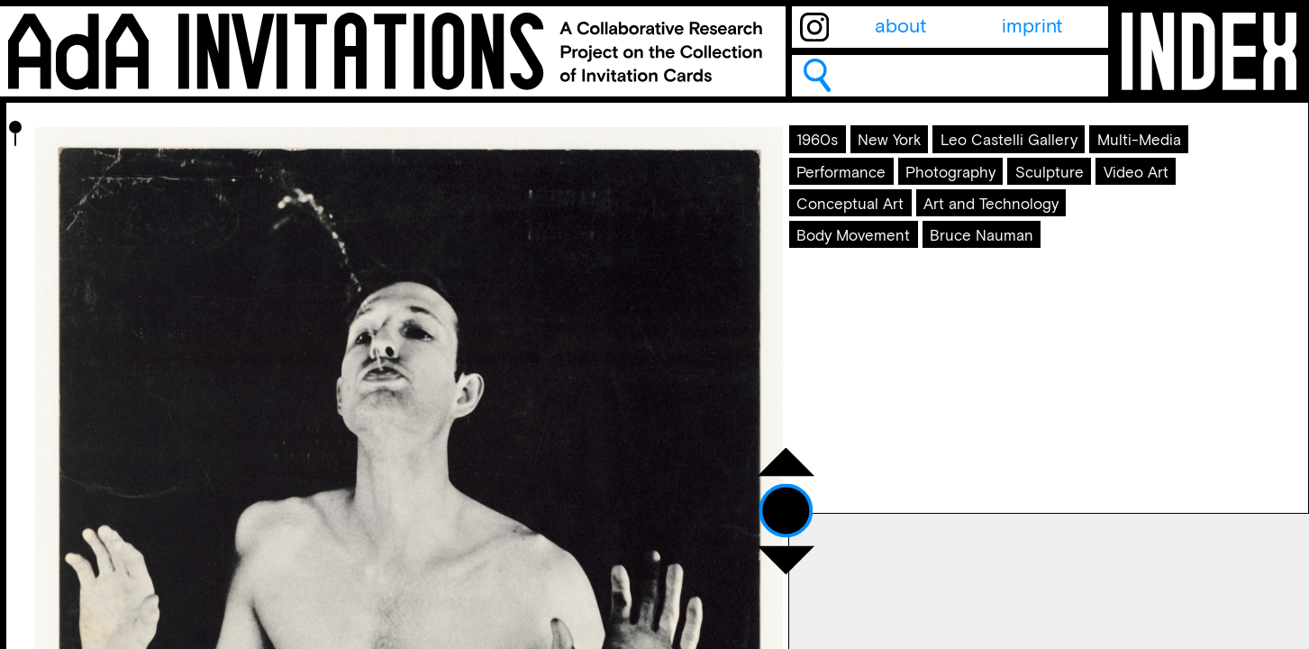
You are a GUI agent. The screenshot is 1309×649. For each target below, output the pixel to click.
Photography (1006, 234)
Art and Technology (1053, 315)
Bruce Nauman (1041, 357)
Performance (865, 234)
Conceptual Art (874, 315)
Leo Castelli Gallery (892, 193)
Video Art (958, 275)
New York (926, 152)
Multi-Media (1056, 193)
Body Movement (878, 357)
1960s (833, 152)
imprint (1032, 27)
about (900, 27)
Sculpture (849, 275)
